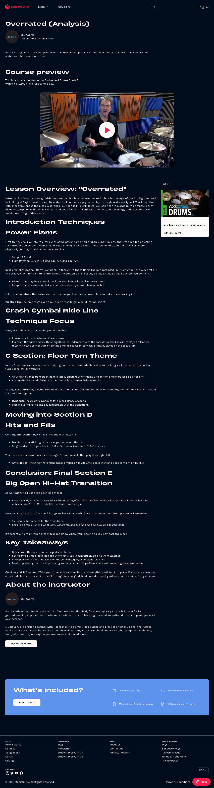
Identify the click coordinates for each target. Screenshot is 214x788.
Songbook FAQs (171, 748)
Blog (60, 744)
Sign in (204, 7)
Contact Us (116, 748)
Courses (10, 748)
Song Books (12, 752)
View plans (64, 7)
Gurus (9, 756)
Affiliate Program (120, 752)
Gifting (9, 760)
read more (79, 634)
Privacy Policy (170, 760)
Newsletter (64, 748)
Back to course (27, 702)
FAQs (165, 744)
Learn (42, 6)
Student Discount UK (70, 752)
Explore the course (21, 643)
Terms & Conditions (174, 756)
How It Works (13, 744)
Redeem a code (171, 752)
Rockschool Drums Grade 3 (184, 226)
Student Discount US (70, 756)
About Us (115, 744)
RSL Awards (27, 34)
